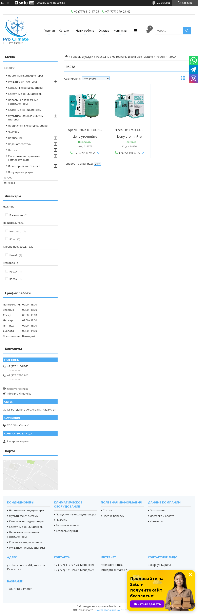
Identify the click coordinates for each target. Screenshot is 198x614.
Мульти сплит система (22, 81)
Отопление (15, 138)
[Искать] (187, 30)
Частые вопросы (113, 516)
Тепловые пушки (67, 531)
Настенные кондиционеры (25, 75)
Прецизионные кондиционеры (28, 125)
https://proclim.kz (17, 388)
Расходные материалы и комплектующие (124, 57)
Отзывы (104, 30)
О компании (157, 510)
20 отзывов (163, 2)
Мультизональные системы (27, 547)
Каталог (64, 30)
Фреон (160, 57)
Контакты (120, 30)
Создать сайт (44, 2)
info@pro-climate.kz (19, 393)
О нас (8, 177)
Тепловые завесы (67, 525)
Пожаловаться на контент (111, 610)
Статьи (107, 510)
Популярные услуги (20, 172)
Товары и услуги (82, 57)
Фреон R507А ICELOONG (85, 130)
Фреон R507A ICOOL (129, 130)
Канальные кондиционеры (25, 87)
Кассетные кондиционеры (25, 94)
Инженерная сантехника (24, 166)
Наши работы (85, 30)
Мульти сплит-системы (23, 516)
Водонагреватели (19, 144)
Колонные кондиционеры (24, 110)
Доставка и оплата (162, 516)
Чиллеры (14, 131)
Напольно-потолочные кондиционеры (23, 101)
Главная (49, 30)
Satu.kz (117, 606)
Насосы (13, 150)
